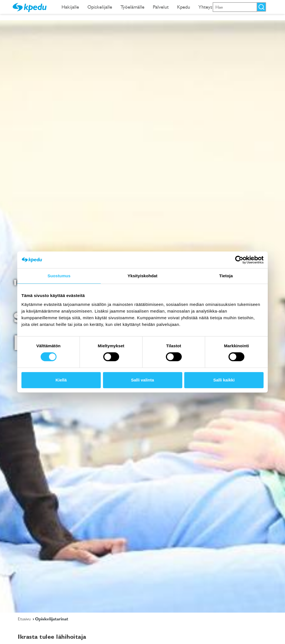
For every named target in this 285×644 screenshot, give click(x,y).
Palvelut (161, 7)
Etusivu (25, 618)
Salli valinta (142, 380)
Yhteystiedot (211, 7)
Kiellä (61, 380)
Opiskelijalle (99, 7)
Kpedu (183, 7)
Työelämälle (132, 7)
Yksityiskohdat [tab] (142, 275)
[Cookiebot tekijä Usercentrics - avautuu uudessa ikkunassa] (239, 260)
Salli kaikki (224, 380)
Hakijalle (70, 7)
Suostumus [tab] (59, 275)
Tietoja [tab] (226, 275)
